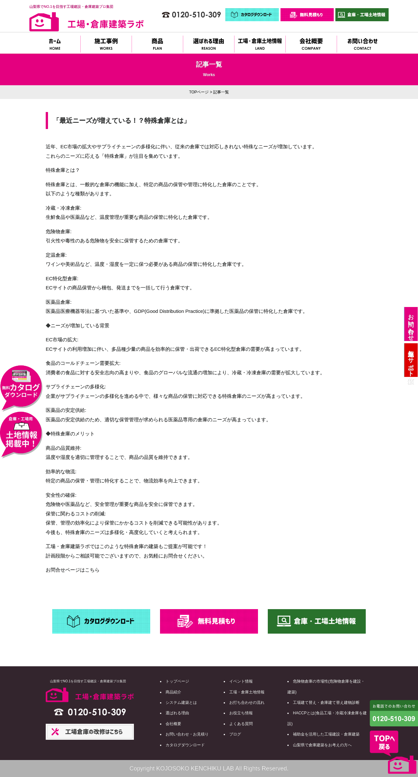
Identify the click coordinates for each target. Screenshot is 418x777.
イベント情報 (241, 681)
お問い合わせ (411, 324)
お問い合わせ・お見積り (187, 734)
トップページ (177, 681)
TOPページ (199, 92)
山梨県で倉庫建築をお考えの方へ (322, 745)
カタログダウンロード (185, 745)
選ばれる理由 (177, 713)
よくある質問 (241, 723)
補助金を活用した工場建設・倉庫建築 (326, 734)
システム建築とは (181, 702)
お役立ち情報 (241, 713)
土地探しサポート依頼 (411, 360)
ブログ (235, 734)
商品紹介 (173, 692)
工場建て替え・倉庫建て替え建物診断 (326, 702)
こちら (92, 570)
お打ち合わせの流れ (247, 702)
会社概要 (173, 723)
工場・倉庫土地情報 (247, 692)
